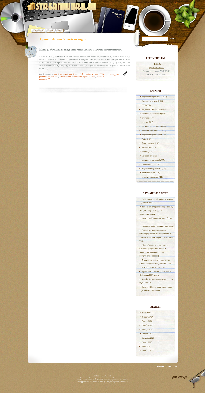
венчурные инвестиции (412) (154, 130)
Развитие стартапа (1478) (152, 101)
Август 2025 (147, 342)
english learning (91, 74)
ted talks (54, 76)
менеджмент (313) (149, 156)
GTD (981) (146, 105)
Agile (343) (146, 139)
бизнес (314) (147, 151)
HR (59, 30)
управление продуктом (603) (153, 113)
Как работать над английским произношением (80, 49)
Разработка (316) (149, 147)
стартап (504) (147, 122)
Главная (38, 30)
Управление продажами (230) (154, 168)
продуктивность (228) (151, 173)
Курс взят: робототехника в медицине (157, 226)
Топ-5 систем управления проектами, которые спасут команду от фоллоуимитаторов (156, 210)
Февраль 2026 (147, 317)
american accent (61, 74)
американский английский (71, 76)
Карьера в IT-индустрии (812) (154, 109)
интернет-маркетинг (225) (152, 177)
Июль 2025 (146, 346)
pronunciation (44, 76)
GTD (50, 30)
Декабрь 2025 (147, 325)
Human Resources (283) (151, 164)
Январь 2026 (147, 321)
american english (76, 74)
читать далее (114, 74)
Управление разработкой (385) (154, 135)
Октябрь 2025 (147, 334)
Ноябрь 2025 (147, 329)
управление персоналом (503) (154, 126)
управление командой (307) (153, 160)
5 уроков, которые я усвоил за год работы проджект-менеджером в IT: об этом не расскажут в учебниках (155, 263)
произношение (89, 76)
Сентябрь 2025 (148, 338)
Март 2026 (146, 313)
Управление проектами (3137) (154, 97)
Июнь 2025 (146, 350)
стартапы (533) (148, 118)
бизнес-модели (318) (150, 143)
